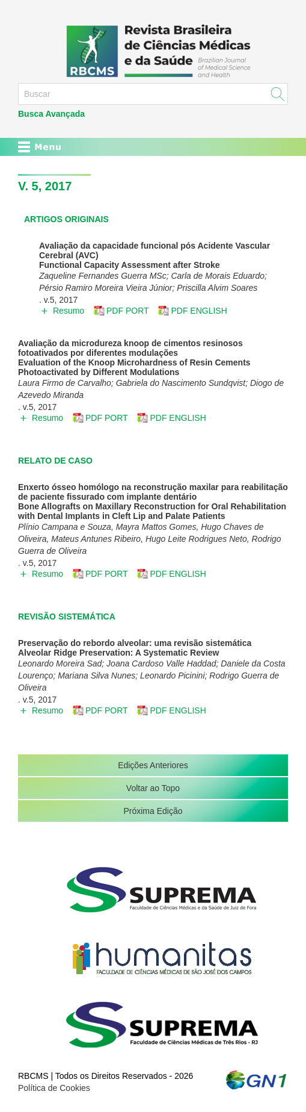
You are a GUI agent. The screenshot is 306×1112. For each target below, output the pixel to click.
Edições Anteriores (153, 765)
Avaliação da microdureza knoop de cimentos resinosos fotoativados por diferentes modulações (130, 348)
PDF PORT (127, 310)
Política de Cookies (54, 1088)
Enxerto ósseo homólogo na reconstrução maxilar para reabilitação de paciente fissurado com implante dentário (153, 492)
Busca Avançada (51, 114)
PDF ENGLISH (199, 310)
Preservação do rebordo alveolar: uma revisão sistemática (134, 643)
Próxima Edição (152, 811)
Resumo (68, 310)
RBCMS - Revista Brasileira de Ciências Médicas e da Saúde (153, 50)
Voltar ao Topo (153, 788)
